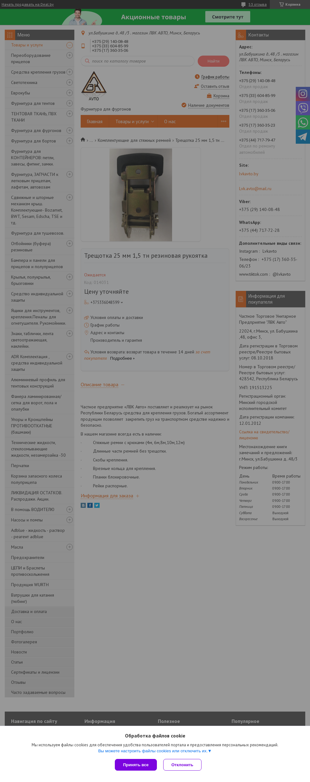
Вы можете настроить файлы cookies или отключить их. (153, 751)
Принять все (136, 764)
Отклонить (182, 764)
